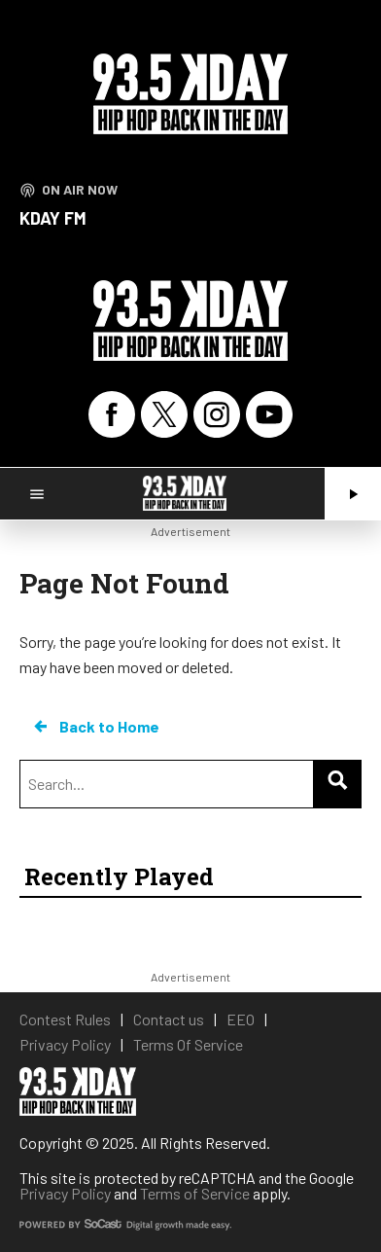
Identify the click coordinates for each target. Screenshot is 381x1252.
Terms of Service (195, 1193)
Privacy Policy (65, 1193)
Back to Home (95, 726)
